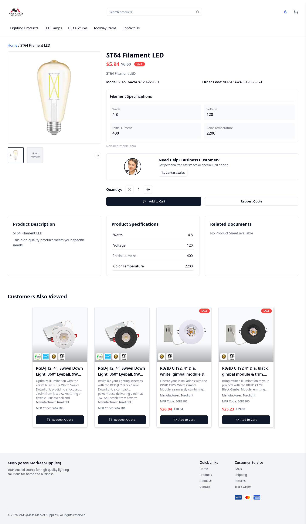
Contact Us (131, 28)
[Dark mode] (285, 12)
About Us (206, 481)
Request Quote (251, 201)
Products (206, 475)
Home (12, 45)
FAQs (238, 469)
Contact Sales (173, 173)
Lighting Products (24, 28)
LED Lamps (53, 28)
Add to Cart (153, 201)
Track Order (243, 487)
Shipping (241, 475)
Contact (205, 487)
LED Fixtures (78, 28)
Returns (240, 481)
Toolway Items (105, 28)
